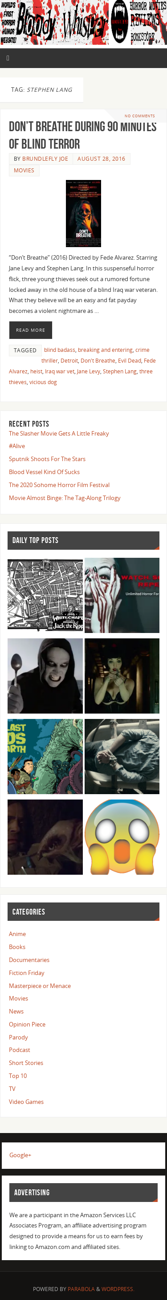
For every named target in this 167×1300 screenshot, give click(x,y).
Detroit (69, 360)
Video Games (26, 1102)
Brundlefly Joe (45, 158)
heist (36, 371)
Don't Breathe (98, 360)
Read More (30, 330)
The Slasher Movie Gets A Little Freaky (59, 433)
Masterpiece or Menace (40, 986)
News (16, 1011)
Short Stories (26, 1063)
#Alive (17, 446)
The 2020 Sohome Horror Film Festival (59, 485)
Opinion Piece (27, 1024)
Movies (24, 170)
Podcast (19, 1050)
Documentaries (29, 960)
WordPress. (118, 1289)
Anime (17, 934)
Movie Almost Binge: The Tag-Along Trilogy (65, 498)
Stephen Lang (120, 371)
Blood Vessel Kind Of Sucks (44, 472)
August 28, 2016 (101, 158)
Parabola (81, 1289)
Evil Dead (129, 360)
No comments (140, 115)
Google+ (20, 1155)
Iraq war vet (59, 371)
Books (17, 947)
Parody (18, 1037)
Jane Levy (88, 371)
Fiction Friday (27, 973)
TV (12, 1089)
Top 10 (18, 1076)
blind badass (59, 350)
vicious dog (43, 382)
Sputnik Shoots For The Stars (47, 459)
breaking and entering (105, 350)
